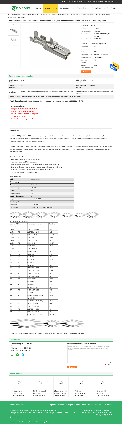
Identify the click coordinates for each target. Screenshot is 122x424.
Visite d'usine (82, 8)
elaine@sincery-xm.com (104, 415)
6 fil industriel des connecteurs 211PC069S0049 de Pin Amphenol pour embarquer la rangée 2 (102, 396)
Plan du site (107, 405)
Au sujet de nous (67, 8)
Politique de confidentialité (19, 410)
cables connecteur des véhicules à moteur (30, 333)
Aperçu (10, 14)
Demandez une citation (95, 2)
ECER (73, 413)
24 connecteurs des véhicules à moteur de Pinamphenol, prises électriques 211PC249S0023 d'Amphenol (60, 396)
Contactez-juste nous (44, 422)
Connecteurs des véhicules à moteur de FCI (36, 14)
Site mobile (14, 417)
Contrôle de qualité (100, 8)
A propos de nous (73, 405)
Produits (17, 14)
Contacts (97, 405)
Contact (87, 72)
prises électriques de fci (77, 333)
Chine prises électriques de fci (39, 410)
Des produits (49, 8)
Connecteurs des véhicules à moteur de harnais (56, 333)
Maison (38, 8)
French (111, 2)
